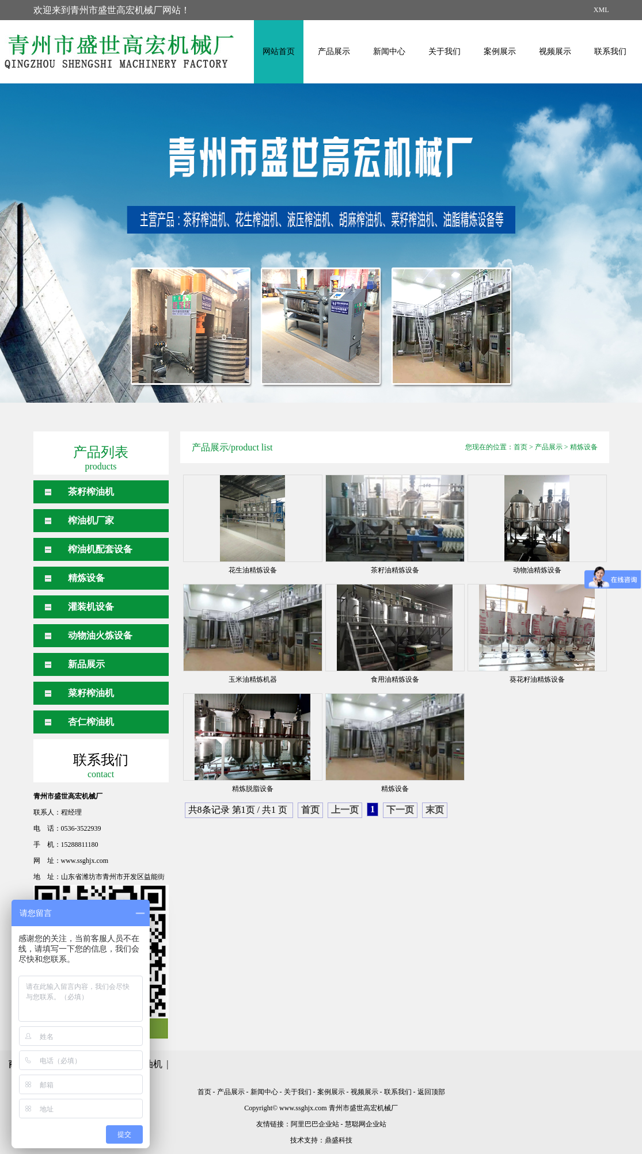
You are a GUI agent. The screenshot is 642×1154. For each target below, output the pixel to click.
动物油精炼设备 (537, 570)
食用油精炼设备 (395, 679)
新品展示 (86, 664)
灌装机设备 (91, 607)
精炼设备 (86, 578)
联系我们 (610, 51)
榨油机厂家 (91, 520)
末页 (435, 810)
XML (601, 10)
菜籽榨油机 (91, 693)
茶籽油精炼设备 (395, 570)
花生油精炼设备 (253, 570)
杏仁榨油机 (91, 722)
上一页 (345, 810)
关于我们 (444, 51)
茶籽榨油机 (91, 491)
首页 (520, 447)
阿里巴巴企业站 (315, 1124)
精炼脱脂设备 (252, 789)
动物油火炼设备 (100, 635)
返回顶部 (431, 1092)
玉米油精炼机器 (253, 679)
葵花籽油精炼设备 (537, 679)
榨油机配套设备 (100, 549)
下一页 (400, 810)
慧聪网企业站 (365, 1124)
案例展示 (500, 51)
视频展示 (555, 51)
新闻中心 (389, 51)
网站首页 (279, 51)
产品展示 (334, 51)
